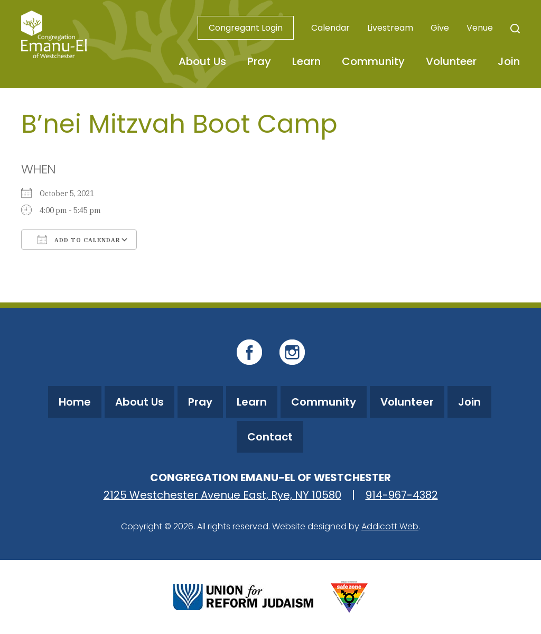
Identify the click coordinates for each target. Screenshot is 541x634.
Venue (480, 28)
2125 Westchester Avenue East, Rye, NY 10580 (222, 495)
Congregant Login (246, 28)
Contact (270, 436)
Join (509, 61)
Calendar (330, 28)
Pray (259, 61)
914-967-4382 (402, 495)
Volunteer (451, 61)
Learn (306, 61)
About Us (202, 61)
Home (75, 401)
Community (373, 61)
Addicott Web (389, 526)
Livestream (390, 28)
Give (440, 28)
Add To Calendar (79, 239)
